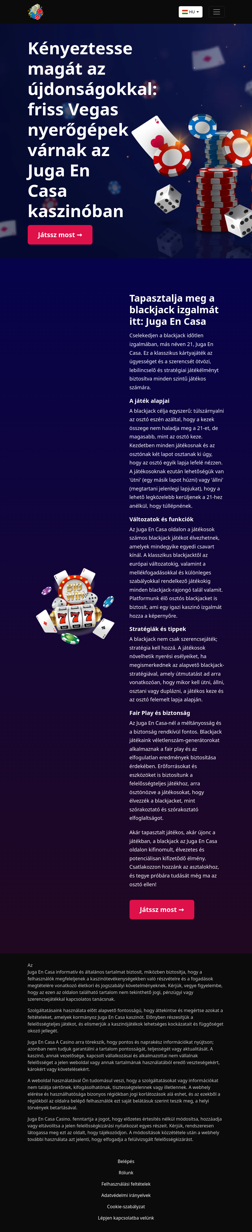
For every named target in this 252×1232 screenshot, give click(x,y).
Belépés (126, 1161)
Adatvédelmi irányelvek (126, 1195)
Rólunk (126, 1173)
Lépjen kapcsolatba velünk (126, 1218)
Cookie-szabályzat (126, 1206)
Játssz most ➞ (60, 234)
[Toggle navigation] (217, 12)
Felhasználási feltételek (126, 1184)
